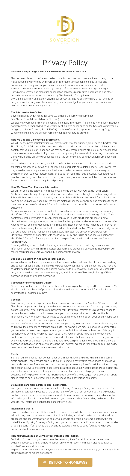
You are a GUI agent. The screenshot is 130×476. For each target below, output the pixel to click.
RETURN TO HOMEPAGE (65, 462)
